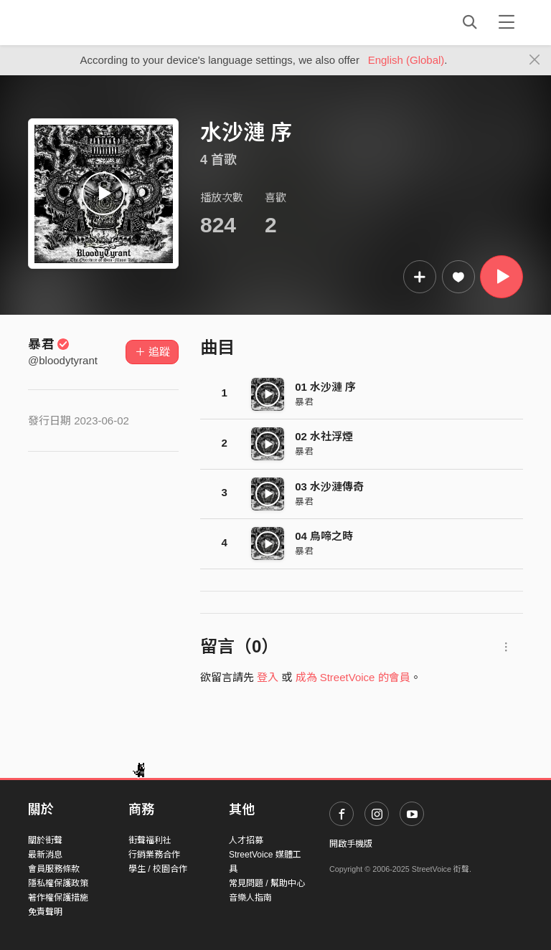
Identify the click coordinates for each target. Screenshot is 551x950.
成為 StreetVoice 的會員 (353, 677)
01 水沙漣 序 (325, 387)
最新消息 (45, 855)
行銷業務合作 (154, 855)
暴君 (49, 344)
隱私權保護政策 (58, 883)
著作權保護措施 (58, 898)
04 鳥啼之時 (324, 536)
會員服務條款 (54, 869)
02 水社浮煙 (324, 436)
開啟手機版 (350, 844)
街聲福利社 (149, 840)
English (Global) (406, 60)
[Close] (535, 60)
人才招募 (246, 840)
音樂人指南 (250, 898)
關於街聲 (45, 840)
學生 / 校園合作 (157, 869)
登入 (267, 677)
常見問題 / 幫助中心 (267, 883)
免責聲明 (45, 912)
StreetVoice (87, 22)
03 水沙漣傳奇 (329, 486)
